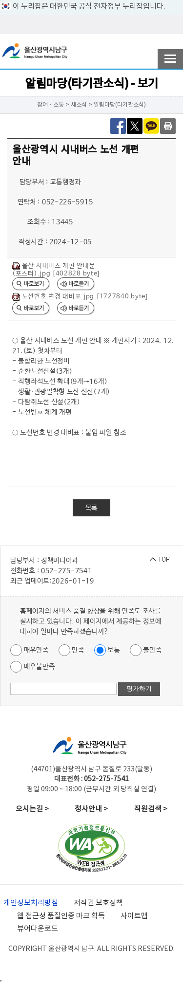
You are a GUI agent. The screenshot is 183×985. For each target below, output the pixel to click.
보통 (107, 650)
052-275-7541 (66, 571)
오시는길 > (32, 809)
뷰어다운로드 (37, 929)
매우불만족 (32, 667)
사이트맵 (134, 916)
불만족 (146, 650)
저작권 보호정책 (98, 903)
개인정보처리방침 (30, 903)
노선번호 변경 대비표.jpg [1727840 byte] (79, 297)
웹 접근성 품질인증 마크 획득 (61, 916)
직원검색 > (150, 809)
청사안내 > (91, 809)
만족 (71, 650)
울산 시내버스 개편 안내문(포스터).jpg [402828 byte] (56, 269)
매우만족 (29, 650)
